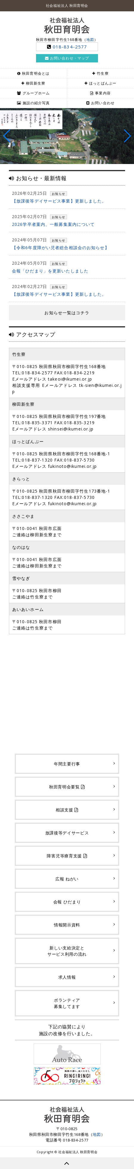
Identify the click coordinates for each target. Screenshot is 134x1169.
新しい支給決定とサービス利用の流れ (67, 951)
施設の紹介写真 (36, 102)
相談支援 (67, 810)
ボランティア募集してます (67, 1003)
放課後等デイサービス (67, 833)
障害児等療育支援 (67, 856)
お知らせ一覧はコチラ (66, 312)
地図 (90, 39)
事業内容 (102, 93)
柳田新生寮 (36, 83)
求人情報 (67, 977)
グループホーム (36, 93)
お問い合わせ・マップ (67, 58)
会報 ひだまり (67, 902)
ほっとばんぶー (102, 83)
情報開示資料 (67, 925)
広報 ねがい (67, 879)
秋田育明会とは (35, 73)
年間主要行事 (67, 764)
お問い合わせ (103, 102)
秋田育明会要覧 (67, 787)
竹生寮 (102, 73)
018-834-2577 (70, 47)
